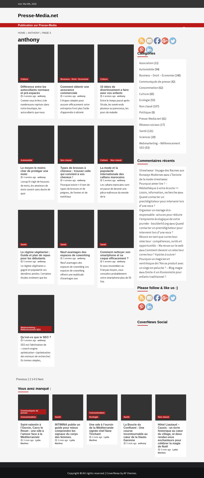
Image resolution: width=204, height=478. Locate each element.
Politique (145, 112)
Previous (21, 378)
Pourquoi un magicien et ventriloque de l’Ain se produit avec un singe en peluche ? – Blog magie (161, 262)
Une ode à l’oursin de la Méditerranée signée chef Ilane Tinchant (101, 428)
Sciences (144, 136)
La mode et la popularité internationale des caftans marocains (112, 172)
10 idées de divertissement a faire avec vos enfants (114, 89)
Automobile (26, 159)
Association (146, 62)
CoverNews (113, 472)
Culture (24, 78)
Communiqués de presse (154, 81)
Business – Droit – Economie (156, 75)
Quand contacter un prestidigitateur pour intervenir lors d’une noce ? (161, 200)
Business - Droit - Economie (74, 78)
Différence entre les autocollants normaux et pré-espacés (35, 89)
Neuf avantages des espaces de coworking (75, 253)
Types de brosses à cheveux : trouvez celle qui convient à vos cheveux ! (75, 172)
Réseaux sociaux (149, 124)
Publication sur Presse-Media (37, 24)
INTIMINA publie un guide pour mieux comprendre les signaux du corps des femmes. (67, 430)
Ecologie (144, 99)
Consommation (148, 87)
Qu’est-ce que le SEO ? (36, 336)
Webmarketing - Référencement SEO (31, 328)
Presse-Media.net (35, 15)
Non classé (65, 159)
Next (40, 378)
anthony (42, 95)
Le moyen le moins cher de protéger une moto (34, 170)
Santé (24, 244)
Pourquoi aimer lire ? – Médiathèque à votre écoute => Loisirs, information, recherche (159, 187)
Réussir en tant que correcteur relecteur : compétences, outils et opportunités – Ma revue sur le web (161, 240)
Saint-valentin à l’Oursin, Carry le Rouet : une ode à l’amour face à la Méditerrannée (32, 430)
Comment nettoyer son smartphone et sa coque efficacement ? (115, 254)
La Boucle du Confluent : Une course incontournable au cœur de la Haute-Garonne (136, 431)
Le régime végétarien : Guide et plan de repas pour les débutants (35, 254)
